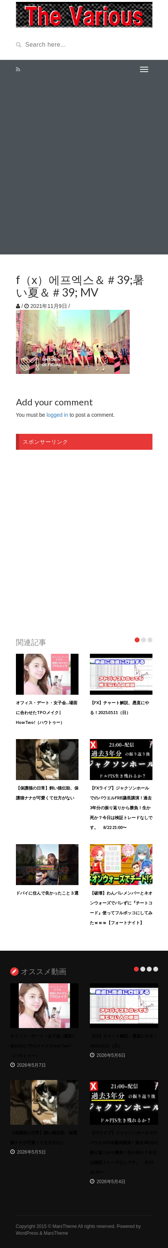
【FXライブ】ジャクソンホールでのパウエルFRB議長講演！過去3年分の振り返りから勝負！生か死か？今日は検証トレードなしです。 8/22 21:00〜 (121, 807)
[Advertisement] (84, 167)
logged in (57, 415)
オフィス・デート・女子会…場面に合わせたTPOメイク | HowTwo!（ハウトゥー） (46, 712)
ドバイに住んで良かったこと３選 (47, 892)
